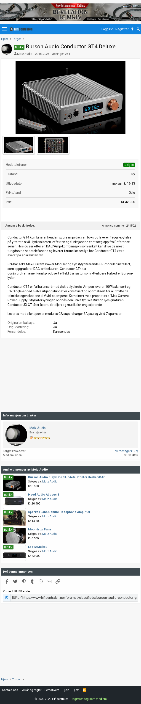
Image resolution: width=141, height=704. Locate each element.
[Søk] (138, 29)
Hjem (76, 689)
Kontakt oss (10, 689)
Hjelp (66, 689)
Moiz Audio (24, 53)
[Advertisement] (70, 375)
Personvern (52, 689)
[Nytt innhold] (132, 29)
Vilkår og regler (31, 689)
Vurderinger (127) (126, 451)
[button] (4, 29)
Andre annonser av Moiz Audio (25, 469)
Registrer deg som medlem (89, 698)
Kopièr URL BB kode (16, 591)
